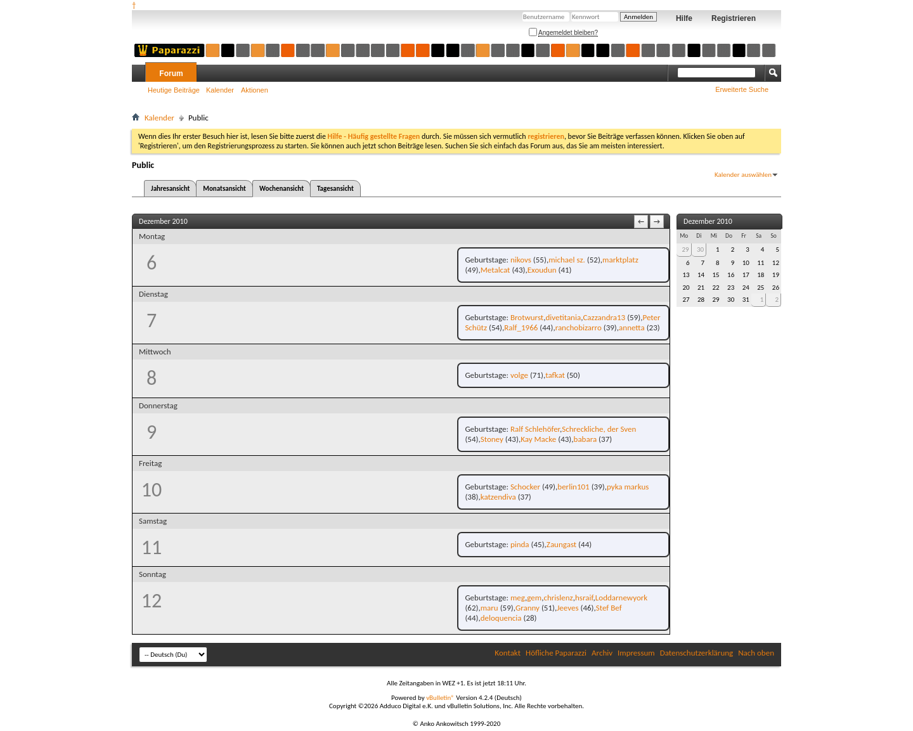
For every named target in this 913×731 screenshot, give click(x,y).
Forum (171, 73)
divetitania (563, 317)
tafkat (555, 375)
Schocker (525, 486)
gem (534, 597)
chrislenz (558, 597)
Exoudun (542, 270)
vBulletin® (440, 698)
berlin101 (573, 486)
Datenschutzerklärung (697, 652)
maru (489, 607)
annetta (632, 327)
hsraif (584, 597)
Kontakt (508, 652)
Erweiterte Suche (741, 89)
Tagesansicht (335, 188)
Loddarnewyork (621, 597)
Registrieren (733, 18)
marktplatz (620, 259)
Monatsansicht (224, 188)
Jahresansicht (170, 188)
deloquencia (501, 618)
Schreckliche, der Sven (599, 429)
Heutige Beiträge (174, 90)
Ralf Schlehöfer (535, 429)
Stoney (492, 439)
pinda (519, 544)
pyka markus (628, 486)
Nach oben (756, 652)
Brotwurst (526, 317)
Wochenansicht (281, 188)
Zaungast (561, 544)
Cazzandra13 (604, 317)
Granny (527, 607)
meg (517, 597)
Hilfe (684, 18)
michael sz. (566, 259)
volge (519, 375)
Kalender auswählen (743, 175)
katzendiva (498, 496)
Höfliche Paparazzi (556, 652)
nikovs (520, 259)
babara (585, 439)
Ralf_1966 (521, 327)
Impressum (636, 652)
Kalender (220, 90)
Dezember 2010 (707, 221)
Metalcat (495, 270)
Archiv (602, 652)
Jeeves (567, 607)
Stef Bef (609, 607)
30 (700, 249)
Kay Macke (538, 439)
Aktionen (254, 90)
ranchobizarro (578, 327)
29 (685, 249)
